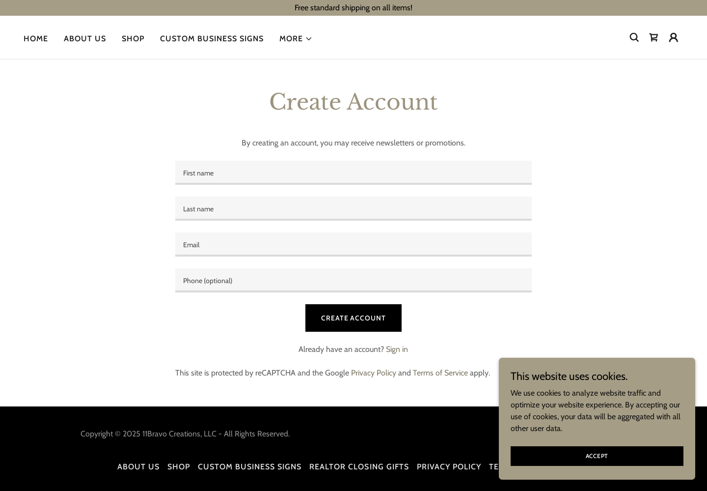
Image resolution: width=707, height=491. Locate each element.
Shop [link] (133, 38)
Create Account (353, 318)
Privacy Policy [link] (373, 372)
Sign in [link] (397, 349)
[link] (654, 37)
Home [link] (36, 38)
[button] (296, 39)
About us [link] (85, 38)
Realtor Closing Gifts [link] (358, 466)
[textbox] (353, 173)
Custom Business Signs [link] (212, 38)
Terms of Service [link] (440, 372)
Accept (597, 456)
